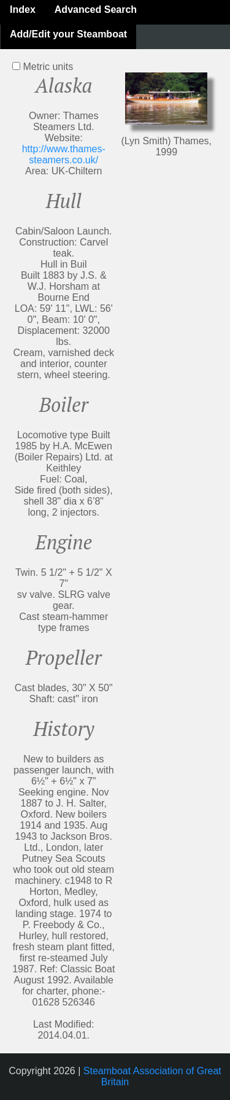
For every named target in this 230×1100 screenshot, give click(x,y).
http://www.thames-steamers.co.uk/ (63, 154)
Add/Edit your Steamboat (68, 34)
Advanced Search (96, 9)
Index (23, 9)
